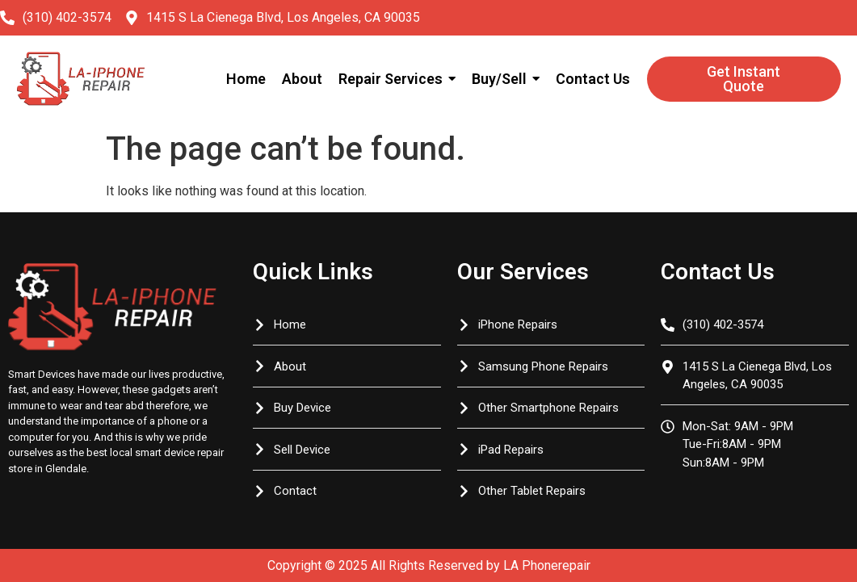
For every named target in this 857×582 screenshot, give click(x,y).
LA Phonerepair (546, 565)
